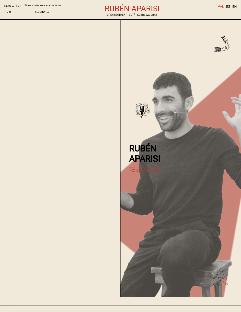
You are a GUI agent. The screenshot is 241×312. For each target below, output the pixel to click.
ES (228, 7)
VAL (221, 7)
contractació (144, 170)
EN (234, 7)
